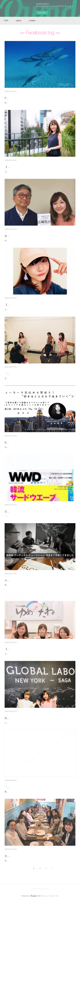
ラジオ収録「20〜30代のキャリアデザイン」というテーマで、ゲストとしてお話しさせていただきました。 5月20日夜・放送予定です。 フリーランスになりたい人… (40, 717)
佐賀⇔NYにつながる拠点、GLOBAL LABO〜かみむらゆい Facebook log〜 (37, 785)
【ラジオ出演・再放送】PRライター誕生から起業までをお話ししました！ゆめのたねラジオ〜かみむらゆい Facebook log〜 (39, 330)
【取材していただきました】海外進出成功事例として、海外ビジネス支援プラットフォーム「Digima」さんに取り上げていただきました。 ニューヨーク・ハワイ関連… (40, 185)
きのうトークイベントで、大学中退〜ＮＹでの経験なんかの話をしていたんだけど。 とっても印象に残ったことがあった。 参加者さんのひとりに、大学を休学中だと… (40, 410)
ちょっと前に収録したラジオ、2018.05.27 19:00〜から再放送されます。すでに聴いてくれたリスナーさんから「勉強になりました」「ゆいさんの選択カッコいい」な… (40, 338)
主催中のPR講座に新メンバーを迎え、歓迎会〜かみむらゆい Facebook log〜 (38, 938)
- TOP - (6, 21)
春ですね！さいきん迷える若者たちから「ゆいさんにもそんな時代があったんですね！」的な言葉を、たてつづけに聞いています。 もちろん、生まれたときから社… (40, 870)
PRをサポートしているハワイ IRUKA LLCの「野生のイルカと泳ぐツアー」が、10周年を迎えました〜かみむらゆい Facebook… (40, 100)
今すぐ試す (42, 13)
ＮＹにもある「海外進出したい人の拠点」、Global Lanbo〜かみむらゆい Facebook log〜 (39, 632)
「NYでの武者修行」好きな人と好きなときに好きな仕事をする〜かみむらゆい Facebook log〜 (38, 861)
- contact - (32, 21)
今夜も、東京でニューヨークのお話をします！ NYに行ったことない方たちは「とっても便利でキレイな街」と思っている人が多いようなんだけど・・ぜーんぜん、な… (40, 487)
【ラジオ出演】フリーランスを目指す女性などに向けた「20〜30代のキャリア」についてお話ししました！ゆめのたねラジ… (39, 708)
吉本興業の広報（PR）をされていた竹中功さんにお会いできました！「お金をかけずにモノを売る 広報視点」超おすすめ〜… (39, 253)
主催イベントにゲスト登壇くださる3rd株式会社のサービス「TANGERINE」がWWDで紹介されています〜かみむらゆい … (40, 555)
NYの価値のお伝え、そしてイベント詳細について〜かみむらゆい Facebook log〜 (39, 478)
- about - (18, 21)
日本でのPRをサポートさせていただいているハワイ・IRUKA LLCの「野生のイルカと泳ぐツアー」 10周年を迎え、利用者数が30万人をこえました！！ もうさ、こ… (40, 109)
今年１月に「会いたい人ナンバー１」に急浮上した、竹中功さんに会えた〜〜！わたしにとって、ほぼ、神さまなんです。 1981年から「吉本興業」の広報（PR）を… (40, 262)
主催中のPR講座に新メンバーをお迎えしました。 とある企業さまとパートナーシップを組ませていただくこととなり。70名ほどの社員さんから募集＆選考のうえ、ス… (40, 947)
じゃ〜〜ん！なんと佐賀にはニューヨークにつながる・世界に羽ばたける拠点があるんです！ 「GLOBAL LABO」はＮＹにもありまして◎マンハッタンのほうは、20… (40, 793)
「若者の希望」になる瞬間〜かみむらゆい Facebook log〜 (37, 404)
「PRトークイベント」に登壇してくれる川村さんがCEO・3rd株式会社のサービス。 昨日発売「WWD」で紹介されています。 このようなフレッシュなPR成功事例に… (40, 564)
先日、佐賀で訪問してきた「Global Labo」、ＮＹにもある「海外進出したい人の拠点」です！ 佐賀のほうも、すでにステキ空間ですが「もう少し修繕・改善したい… (40, 640)
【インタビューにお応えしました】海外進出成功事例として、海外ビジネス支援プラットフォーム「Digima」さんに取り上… (39, 176)
